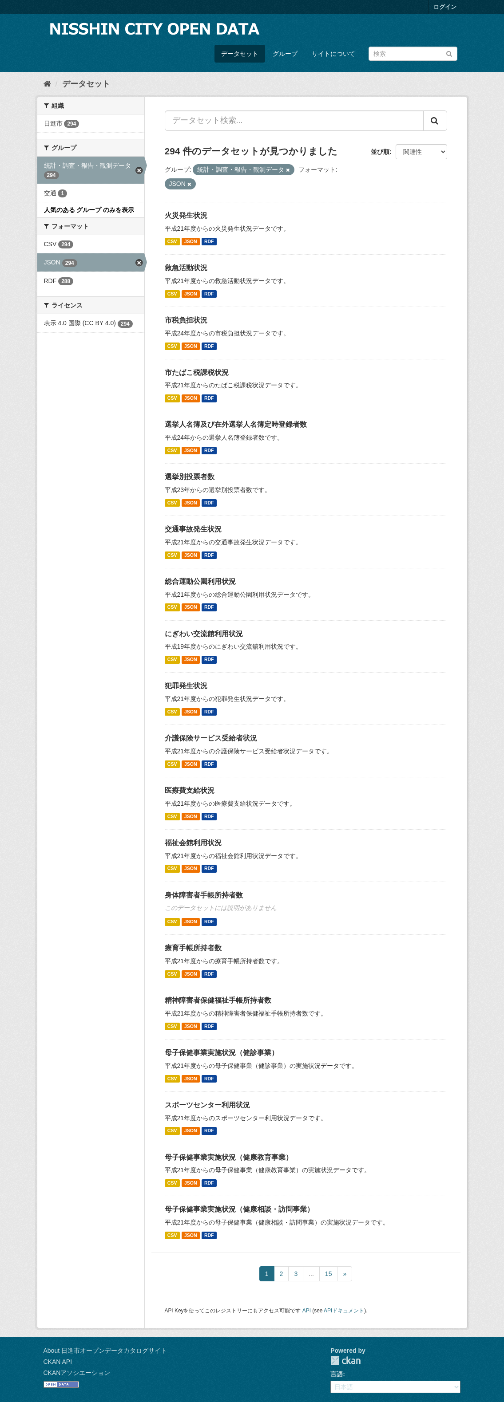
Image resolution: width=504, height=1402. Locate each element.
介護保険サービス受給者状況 (211, 738)
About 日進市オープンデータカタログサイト (105, 1350)
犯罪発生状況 (186, 685)
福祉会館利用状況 (193, 843)
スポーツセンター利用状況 (207, 1105)
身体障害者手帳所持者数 (204, 895)
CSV (172, 241)
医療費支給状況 (189, 790)
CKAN (345, 1360)
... (311, 1273)
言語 (336, 1374)
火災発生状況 (186, 215)
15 (328, 1273)
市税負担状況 (186, 320)
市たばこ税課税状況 (197, 372)
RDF (209, 241)
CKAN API (58, 1361)
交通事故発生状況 (193, 529)
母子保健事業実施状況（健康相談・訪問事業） (239, 1209)
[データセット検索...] (294, 120)
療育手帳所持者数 (193, 948)
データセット (239, 53)
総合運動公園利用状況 (200, 581)
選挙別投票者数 (189, 476)
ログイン (444, 7)
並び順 (380, 151)
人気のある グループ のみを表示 (89, 209)
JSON (190, 241)
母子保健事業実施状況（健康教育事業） (229, 1157)
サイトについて (333, 53)
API (306, 1310)
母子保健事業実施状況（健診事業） (221, 1052)
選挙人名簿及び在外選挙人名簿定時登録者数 (236, 424)
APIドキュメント (344, 1310)
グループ (285, 53)
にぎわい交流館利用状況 (204, 634)
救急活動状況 (186, 268)
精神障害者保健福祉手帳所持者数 (218, 1000)
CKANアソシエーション (77, 1372)
